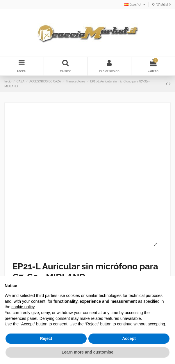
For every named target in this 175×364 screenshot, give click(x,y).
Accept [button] (129, 338)
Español (135, 4)
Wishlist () (161, 4)
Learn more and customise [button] (87, 352)
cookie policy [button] (22, 306)
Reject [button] (46, 338)
